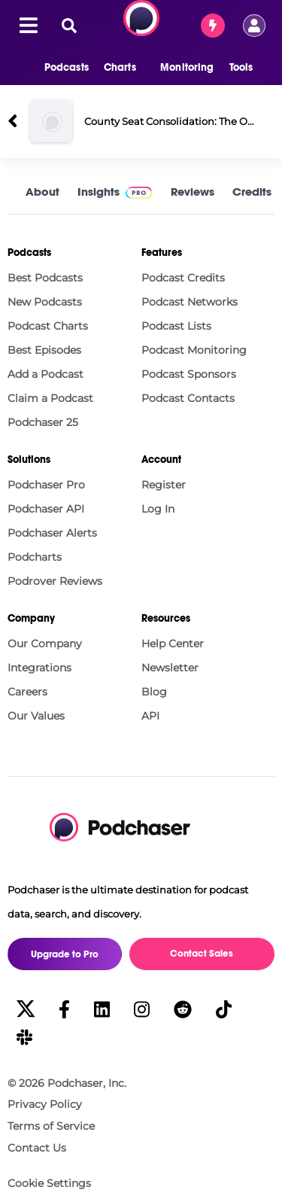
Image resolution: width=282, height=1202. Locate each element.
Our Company (45, 643)
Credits (251, 191)
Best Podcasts (45, 278)
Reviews (192, 191)
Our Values (36, 716)
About (42, 191)
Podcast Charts (48, 326)
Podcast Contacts (188, 398)
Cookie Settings (49, 1183)
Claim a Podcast (50, 398)
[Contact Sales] (213, 26)
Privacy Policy (45, 1104)
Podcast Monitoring (194, 350)
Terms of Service (51, 1126)
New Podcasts (45, 302)
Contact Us (37, 1148)
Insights (98, 191)
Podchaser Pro (46, 484)
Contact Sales (201, 954)
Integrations (39, 667)
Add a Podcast (45, 374)
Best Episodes (44, 350)
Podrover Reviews (55, 581)
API (150, 716)
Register (163, 484)
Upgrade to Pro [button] (65, 954)
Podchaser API (46, 509)
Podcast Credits (183, 278)
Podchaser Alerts (52, 533)
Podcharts (35, 557)
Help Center (172, 643)
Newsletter (170, 667)
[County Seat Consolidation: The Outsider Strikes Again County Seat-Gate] (51, 121)
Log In (157, 509)
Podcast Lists (176, 326)
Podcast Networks (189, 302)
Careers (27, 691)
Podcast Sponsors (188, 374)
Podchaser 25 (43, 422)
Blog (154, 691)
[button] (59, 68)
